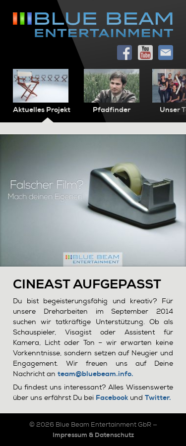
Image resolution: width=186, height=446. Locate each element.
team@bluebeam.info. (95, 374)
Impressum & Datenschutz (93, 435)
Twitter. (158, 397)
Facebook (112, 397)
